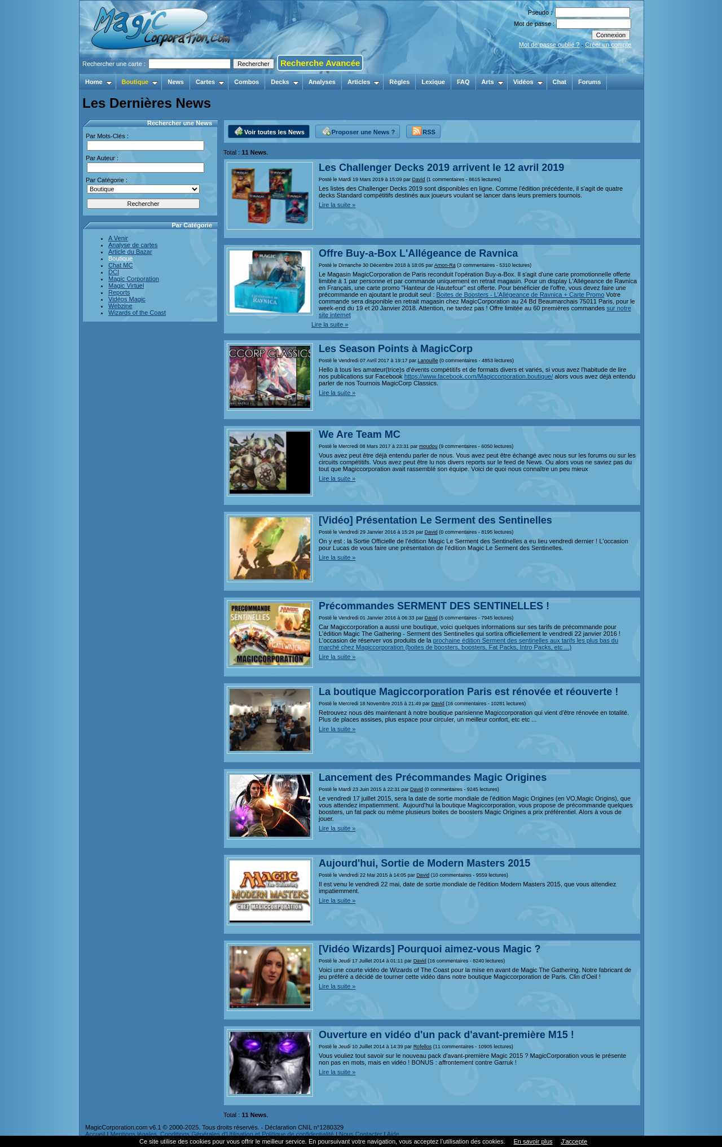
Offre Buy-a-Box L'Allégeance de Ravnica (418, 253)
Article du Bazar (130, 251)
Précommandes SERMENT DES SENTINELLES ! (434, 606)
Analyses (322, 81)
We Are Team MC (359, 434)
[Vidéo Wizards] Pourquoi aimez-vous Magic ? (430, 949)
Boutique (140, 81)
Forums (589, 81)
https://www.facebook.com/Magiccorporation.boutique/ (478, 376)
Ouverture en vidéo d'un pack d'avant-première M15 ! (446, 1034)
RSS (423, 130)
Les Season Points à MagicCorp (396, 348)
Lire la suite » (337, 204)
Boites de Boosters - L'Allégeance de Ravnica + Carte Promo (521, 294)
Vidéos (528, 81)
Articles (363, 81)
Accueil (95, 1134)
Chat (559, 81)
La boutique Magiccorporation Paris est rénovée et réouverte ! (468, 691)
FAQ (463, 81)
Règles (399, 81)
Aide (393, 1134)
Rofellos (422, 1046)
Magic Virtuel (126, 285)
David (418, 179)
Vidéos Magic (127, 299)
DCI (113, 272)
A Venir (118, 238)
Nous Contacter (360, 1134)
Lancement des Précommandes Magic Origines (433, 777)
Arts (493, 81)
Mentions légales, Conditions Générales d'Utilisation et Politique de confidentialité (222, 1134)
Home (98, 81)
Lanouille (427, 360)
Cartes (210, 81)
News (176, 81)
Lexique (433, 81)
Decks (284, 81)
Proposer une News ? (358, 130)
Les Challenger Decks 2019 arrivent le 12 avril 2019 (441, 167)
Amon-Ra (445, 265)
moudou (428, 446)
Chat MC (120, 265)
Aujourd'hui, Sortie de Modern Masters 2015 (424, 863)
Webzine (120, 305)
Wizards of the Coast (137, 312)
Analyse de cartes (132, 244)
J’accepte (574, 1141)
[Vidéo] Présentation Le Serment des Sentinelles (435, 520)
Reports (119, 292)
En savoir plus (532, 1141)
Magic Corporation (133, 278)
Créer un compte (608, 44)
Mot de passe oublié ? (549, 44)
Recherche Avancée (320, 63)
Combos (246, 81)
